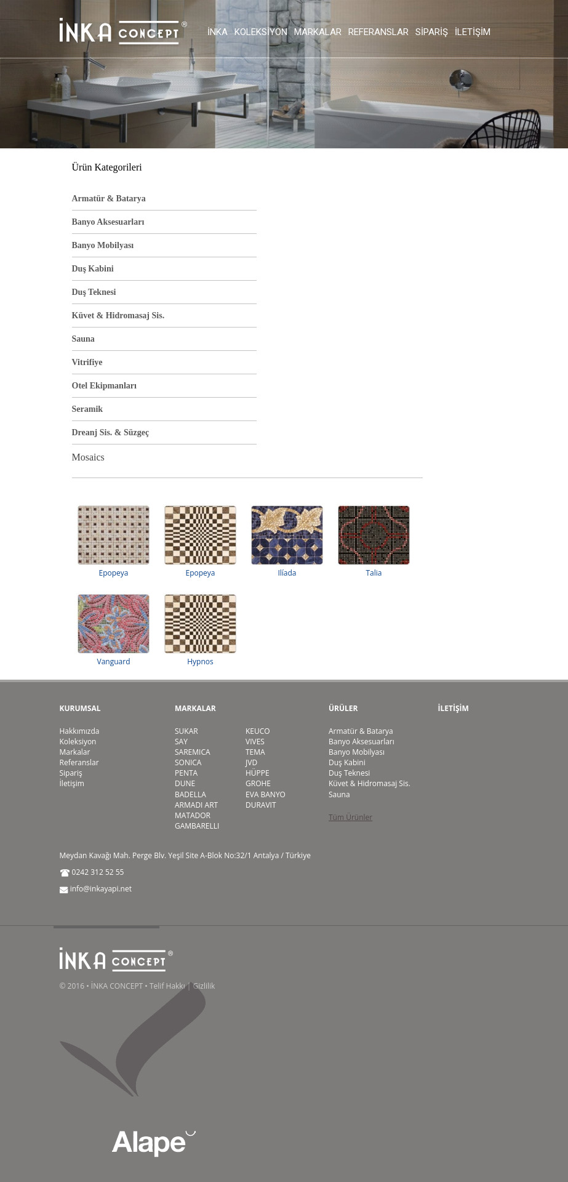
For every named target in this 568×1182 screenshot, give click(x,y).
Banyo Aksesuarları (108, 222)
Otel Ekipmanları (104, 385)
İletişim (472, 32)
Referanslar (378, 32)
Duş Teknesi (94, 292)
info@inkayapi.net (101, 888)
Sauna (83, 339)
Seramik (87, 409)
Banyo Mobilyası (103, 245)
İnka (217, 32)
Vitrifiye (87, 362)
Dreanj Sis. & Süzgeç (111, 432)
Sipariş (431, 32)
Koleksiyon (260, 32)
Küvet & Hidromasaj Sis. (118, 315)
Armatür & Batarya (109, 198)
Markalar (318, 32)
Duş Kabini (93, 268)
